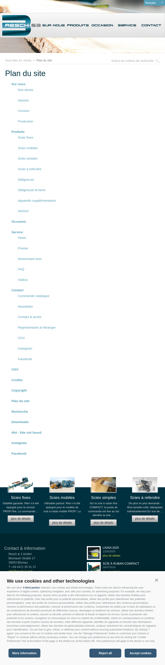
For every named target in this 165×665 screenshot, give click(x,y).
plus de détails (20, 518)
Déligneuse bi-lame (31, 190)
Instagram (25, 348)
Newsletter (25, 306)
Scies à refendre (29, 169)
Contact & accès (29, 317)
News (22, 237)
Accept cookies (141, 653)
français (150, 2)
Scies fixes (25, 137)
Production (25, 121)
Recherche (19, 411)
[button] (156, 580)
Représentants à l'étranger (37, 327)
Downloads (20, 422)
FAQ (21, 269)
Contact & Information (24, 548)
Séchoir (23, 211)
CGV (21, 338)
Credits (17, 380)
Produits (78, 25)
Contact (151, 25)
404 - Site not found (26, 432)
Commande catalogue (33, 296)
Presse (23, 248)
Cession (24, 110)
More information (24, 653)
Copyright (19, 390)
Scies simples (28, 158)
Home (27, 60)
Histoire (23, 100)
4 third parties (31, 587)
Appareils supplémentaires (37, 200)
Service (127, 25)
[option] (20, 501)
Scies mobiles (28, 148)
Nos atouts (25, 90)
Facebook (25, 359)
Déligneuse (26, 179)
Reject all (105, 653)
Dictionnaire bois (30, 259)
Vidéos (23, 280)
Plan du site (44, 60)
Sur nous (53, 25)
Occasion (102, 25)
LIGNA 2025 (111, 547)
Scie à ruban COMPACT (121, 563)
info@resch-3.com (20, 571)
